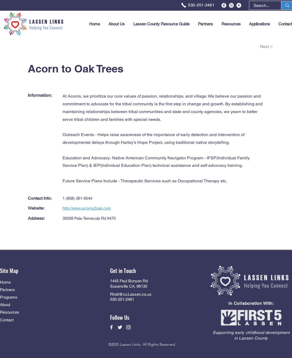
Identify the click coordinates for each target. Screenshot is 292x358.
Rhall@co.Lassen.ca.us (130, 294)
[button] (259, 24)
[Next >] (254, 46)
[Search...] (261, 5)
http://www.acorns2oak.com (87, 208)
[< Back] (40, 46)
